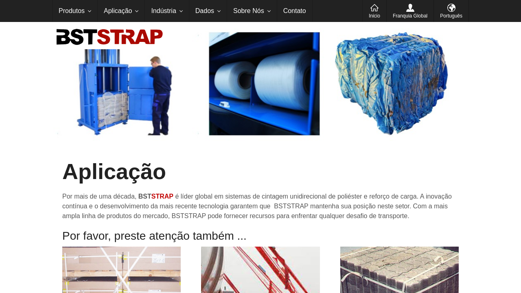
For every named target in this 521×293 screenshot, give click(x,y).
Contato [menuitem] (294, 10)
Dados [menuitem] (204, 10)
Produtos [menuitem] (72, 10)
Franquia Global (410, 16)
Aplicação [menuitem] (118, 10)
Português (451, 16)
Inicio (374, 16)
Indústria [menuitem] (163, 10)
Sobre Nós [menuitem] (248, 10)
